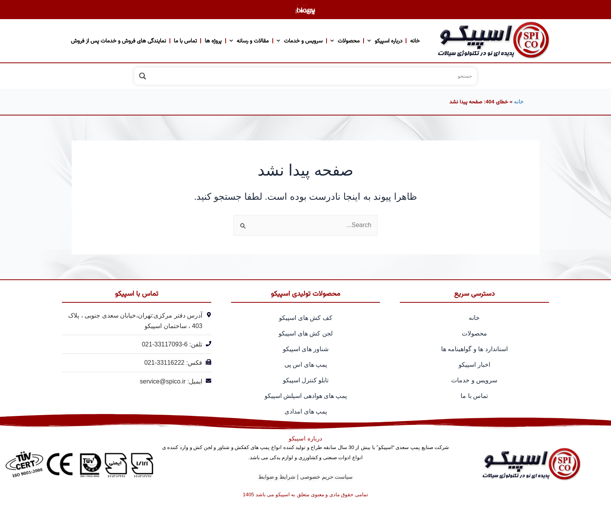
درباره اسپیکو (385, 40)
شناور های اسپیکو (306, 349)
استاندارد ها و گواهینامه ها (474, 349)
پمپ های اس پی (305, 364)
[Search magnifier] (142, 76)
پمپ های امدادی (305, 411)
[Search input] (313, 76)
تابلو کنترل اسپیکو (306, 380)
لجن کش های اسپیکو (305, 333)
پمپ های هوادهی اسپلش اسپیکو (306, 395)
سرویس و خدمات (300, 40)
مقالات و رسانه (249, 40)
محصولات (345, 40)
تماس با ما (185, 40)
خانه (414, 40)
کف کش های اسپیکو (305, 317)
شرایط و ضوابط (277, 477)
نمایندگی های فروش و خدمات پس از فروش (118, 40)
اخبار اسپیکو (474, 364)
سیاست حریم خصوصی (326, 477)
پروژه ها (213, 40)
